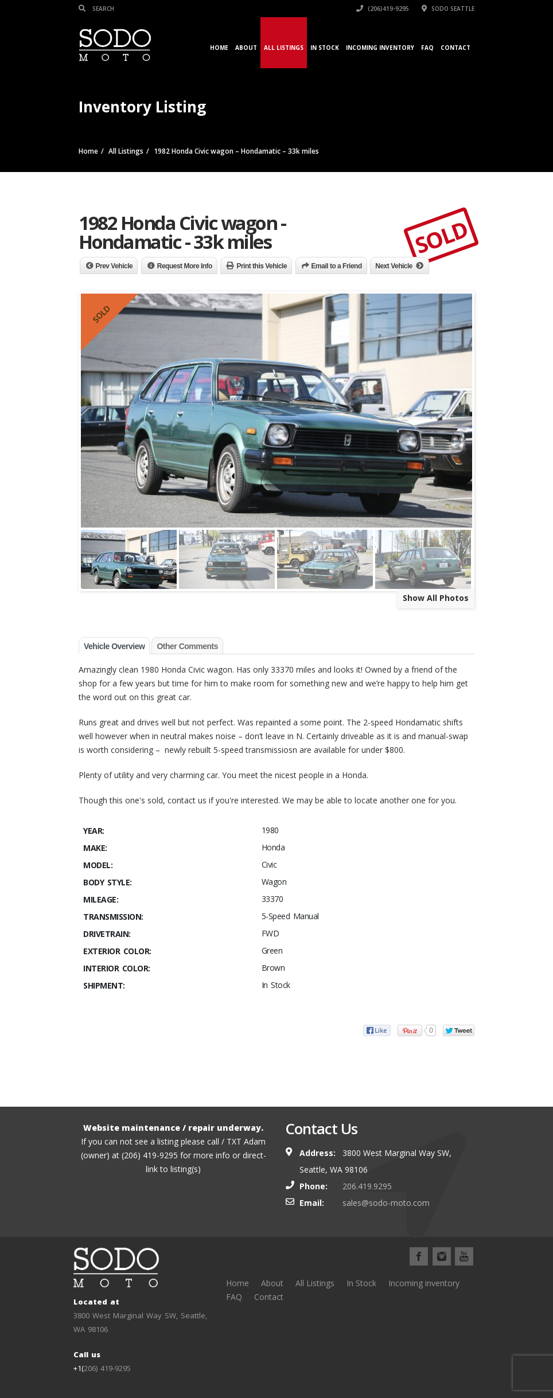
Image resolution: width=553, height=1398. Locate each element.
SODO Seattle (448, 9)
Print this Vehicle (261, 266)
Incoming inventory (380, 48)
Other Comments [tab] (187, 646)
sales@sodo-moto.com (386, 1202)
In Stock (324, 48)
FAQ (427, 48)
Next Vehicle (393, 266)
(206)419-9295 (382, 9)
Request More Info (184, 266)
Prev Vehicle (114, 266)
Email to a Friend (336, 266)
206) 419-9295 (107, 1368)
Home (219, 48)
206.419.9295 (367, 1186)
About (246, 48)
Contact (455, 48)
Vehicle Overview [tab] (114, 646)
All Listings (283, 48)
